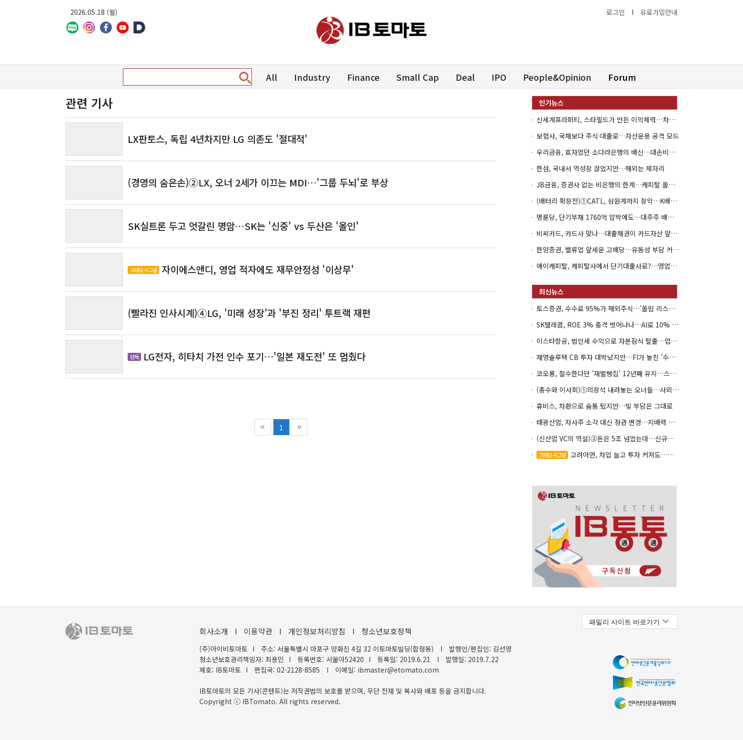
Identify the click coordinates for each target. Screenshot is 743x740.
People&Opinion (557, 77)
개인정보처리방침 (317, 631)
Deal (465, 77)
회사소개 (213, 631)
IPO (499, 77)
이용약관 (258, 631)
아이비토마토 (371, 30)
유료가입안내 (658, 12)
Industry (312, 77)
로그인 (615, 12)
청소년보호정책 (386, 631)
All (271, 77)
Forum (622, 77)
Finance (363, 77)
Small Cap (417, 77)
